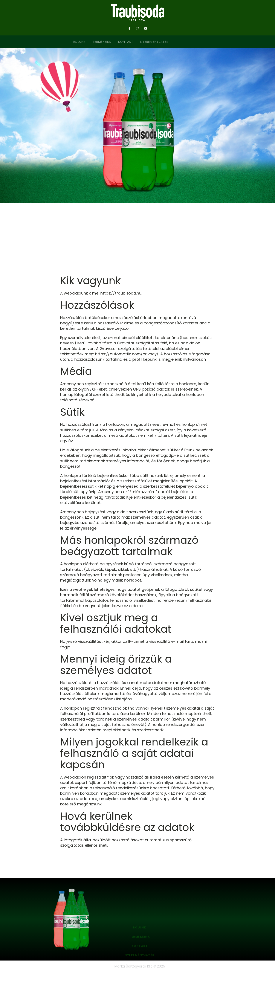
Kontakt (125, 42)
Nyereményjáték (154, 42)
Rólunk (79, 42)
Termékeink (101, 42)
